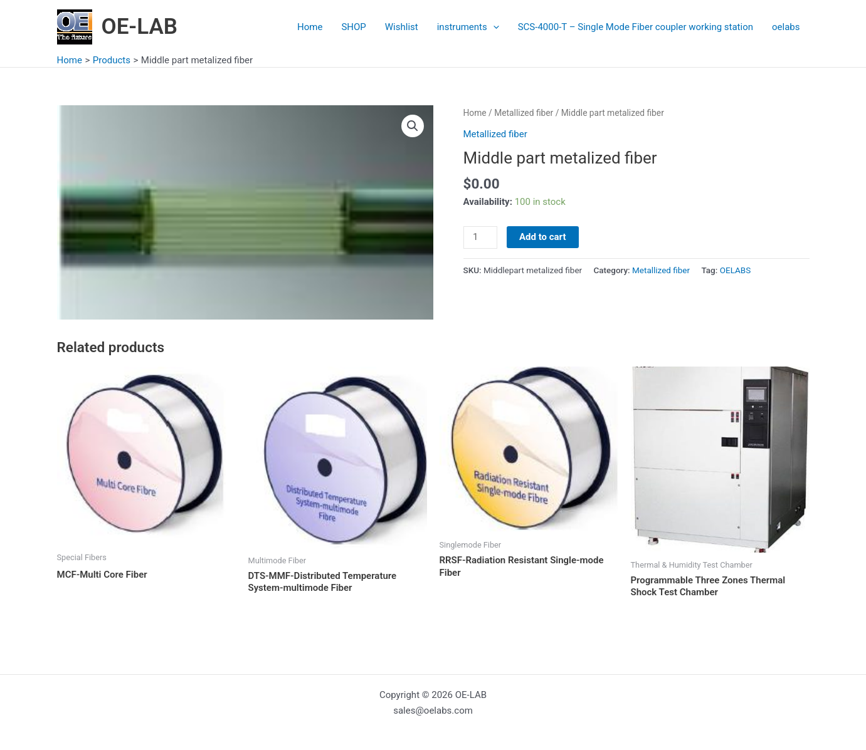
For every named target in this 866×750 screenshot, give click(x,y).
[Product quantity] (480, 237)
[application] (493, 27)
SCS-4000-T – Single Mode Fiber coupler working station (635, 27)
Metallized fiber (523, 113)
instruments (468, 27)
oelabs (786, 27)
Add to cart (542, 236)
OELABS (735, 270)
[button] (412, 126)
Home (309, 27)
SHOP (353, 27)
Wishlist (401, 27)
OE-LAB (140, 26)
